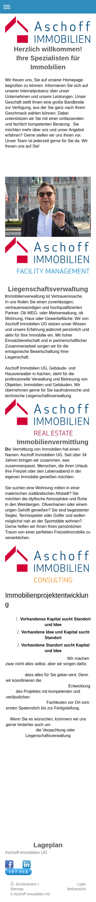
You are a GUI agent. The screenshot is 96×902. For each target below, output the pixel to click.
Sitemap (16, 889)
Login (81, 884)
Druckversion (24, 884)
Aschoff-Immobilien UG (26, 852)
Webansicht (76, 889)
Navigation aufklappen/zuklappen (48, 6)
